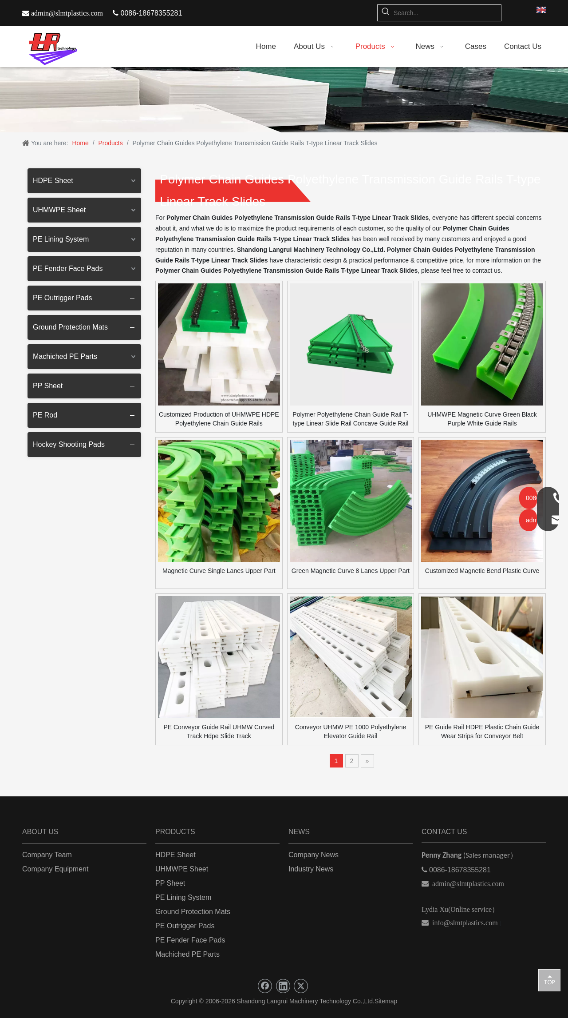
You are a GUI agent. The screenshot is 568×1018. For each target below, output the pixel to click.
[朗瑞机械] (284, 99)
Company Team (47, 855)
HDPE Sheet (53, 180)
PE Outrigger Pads (62, 298)
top (549, 979)
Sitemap (386, 1001)
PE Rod (45, 415)
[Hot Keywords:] (386, 13)
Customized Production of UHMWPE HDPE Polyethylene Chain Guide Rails (219, 419)
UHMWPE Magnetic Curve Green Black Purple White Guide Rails (482, 419)
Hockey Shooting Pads (69, 444)
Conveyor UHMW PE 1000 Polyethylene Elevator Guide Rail (350, 732)
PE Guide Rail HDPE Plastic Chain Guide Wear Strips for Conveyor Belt (482, 732)
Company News (313, 855)
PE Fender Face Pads (68, 268)
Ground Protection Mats (70, 327)
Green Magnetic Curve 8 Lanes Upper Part (351, 570)
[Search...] (447, 13)
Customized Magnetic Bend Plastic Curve (482, 570)
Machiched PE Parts (65, 356)
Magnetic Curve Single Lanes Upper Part (218, 570)
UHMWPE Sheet (59, 210)
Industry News (310, 869)
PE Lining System (61, 239)
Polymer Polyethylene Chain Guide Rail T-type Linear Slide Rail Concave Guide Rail (350, 419)
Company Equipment (55, 869)
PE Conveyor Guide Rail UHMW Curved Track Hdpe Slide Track (218, 732)
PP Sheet (48, 386)
